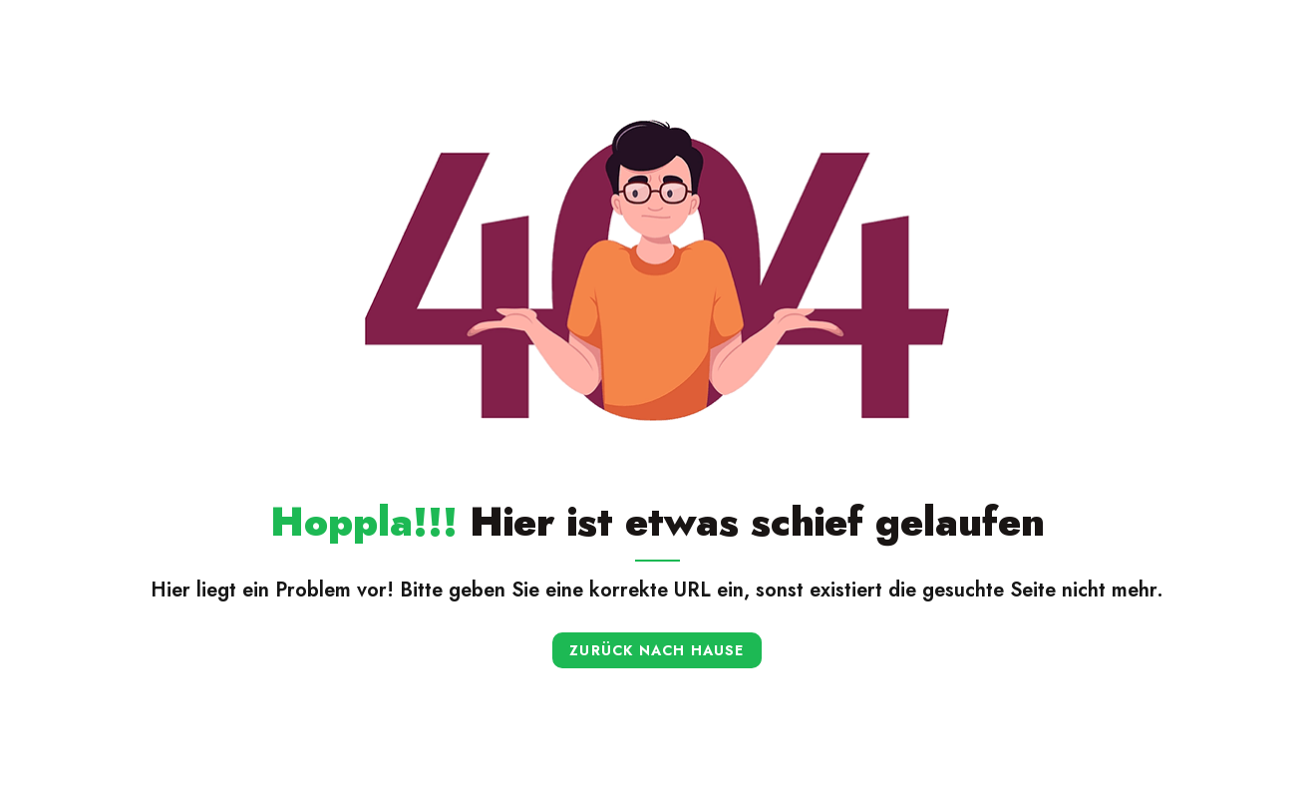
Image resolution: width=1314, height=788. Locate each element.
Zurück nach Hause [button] (656, 650)
